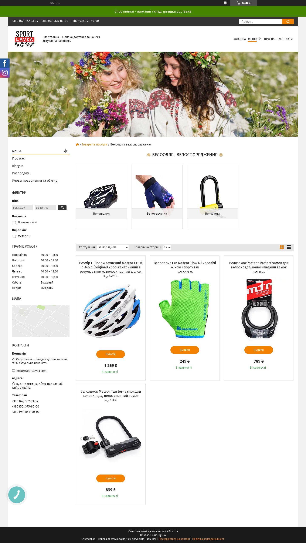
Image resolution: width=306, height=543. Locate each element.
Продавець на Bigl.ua (153, 535)
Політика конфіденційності (208, 538)
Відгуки (17, 166)
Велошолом (101, 213)
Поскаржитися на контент (174, 538)
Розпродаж (21, 173)
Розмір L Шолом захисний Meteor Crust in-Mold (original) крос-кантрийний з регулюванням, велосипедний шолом (110, 267)
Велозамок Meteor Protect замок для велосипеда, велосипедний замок (259, 265)
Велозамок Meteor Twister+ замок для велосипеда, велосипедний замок (110, 393)
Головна (239, 39)
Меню (252, 39)
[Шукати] (288, 21)
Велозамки (212, 213)
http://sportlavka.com (31, 371)
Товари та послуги (94, 144)
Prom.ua (173, 531)
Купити (111, 354)
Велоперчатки (157, 213)
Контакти (285, 39)
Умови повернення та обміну (34, 180)
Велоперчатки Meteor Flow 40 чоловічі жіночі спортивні (185, 265)
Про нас (270, 39)
